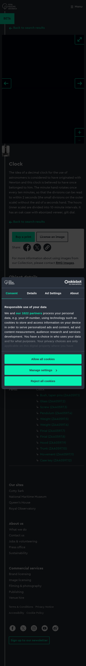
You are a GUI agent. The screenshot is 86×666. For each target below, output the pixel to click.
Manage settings (43, 370)
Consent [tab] (12, 293)
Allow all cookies (43, 359)
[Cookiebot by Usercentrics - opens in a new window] (64, 282)
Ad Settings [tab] (53, 293)
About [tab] (74, 293)
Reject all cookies (43, 381)
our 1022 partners (29, 313)
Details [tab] (32, 293)
